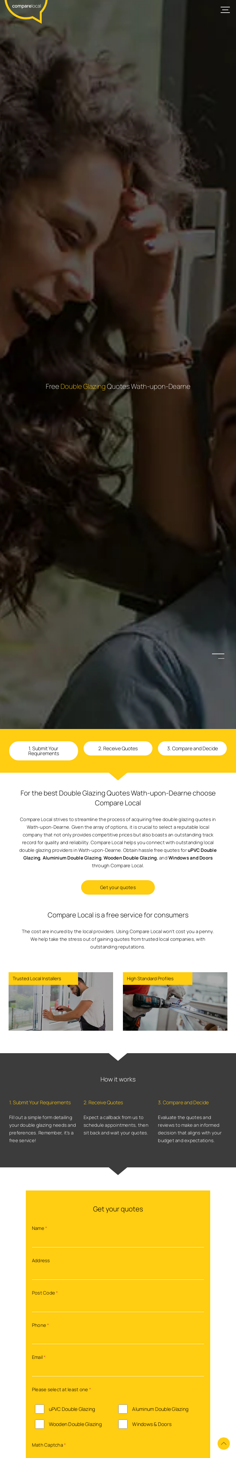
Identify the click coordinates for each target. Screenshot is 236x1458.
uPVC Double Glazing (72, 1409)
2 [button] (221, 658)
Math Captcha (49, 1445)
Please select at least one (61, 1389)
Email (39, 1357)
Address (41, 1260)
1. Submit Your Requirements (43, 751)
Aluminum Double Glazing (160, 1409)
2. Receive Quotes (118, 748)
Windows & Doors (151, 1424)
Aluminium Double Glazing (72, 858)
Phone (40, 1325)
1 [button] (221, 653)
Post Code (45, 1293)
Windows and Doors (190, 858)
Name (39, 1228)
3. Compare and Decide (192, 748)
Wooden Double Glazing (130, 858)
